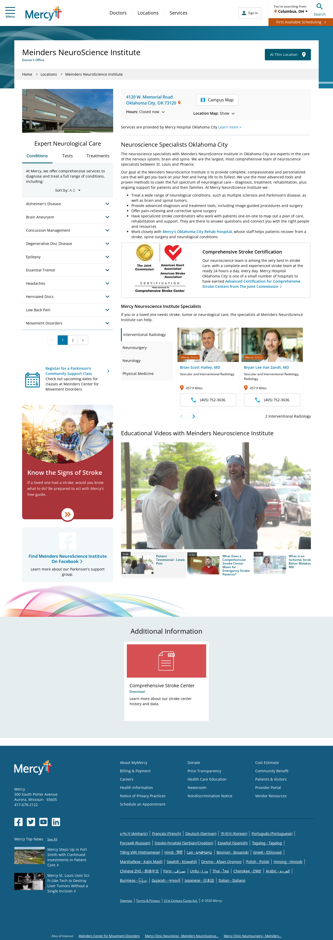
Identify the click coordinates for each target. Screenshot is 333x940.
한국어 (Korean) (234, 833)
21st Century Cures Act (181, 900)
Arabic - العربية (278, 870)
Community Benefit (272, 770)
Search (320, 9)
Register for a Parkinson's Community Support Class (69, 371)
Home (27, 74)
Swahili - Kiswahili (182, 861)
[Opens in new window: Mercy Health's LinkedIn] (56, 822)
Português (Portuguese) (272, 833)
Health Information (136, 787)
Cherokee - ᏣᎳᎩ (247, 870)
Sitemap (126, 900)
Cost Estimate (267, 762)
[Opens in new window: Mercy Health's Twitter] (31, 822)
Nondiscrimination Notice (210, 795)
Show (214, 113)
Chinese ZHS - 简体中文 (139, 870)
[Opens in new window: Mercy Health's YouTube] (43, 822)
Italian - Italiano (232, 880)
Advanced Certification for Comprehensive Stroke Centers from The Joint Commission (251, 284)
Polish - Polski (257, 861)
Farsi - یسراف (174, 870)
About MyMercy (133, 762)
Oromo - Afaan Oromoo (221, 861)
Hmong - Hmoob (288, 861)
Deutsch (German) (200, 833)
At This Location (288, 54)
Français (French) (166, 833)
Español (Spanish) (232, 842)
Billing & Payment (135, 770)
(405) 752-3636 (208, 399)
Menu (10, 13)
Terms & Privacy (148, 900)
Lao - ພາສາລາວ (199, 852)
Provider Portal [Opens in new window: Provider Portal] (268, 787)
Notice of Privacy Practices (142, 795)
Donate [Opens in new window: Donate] (194, 762)
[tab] (147, 334)
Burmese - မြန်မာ (133, 880)
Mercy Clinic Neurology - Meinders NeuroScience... (182, 936)
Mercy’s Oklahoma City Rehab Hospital (197, 231)
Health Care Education (207, 779)
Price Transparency (204, 770)
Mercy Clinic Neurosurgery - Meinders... (252, 936)
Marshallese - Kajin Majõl (141, 861)
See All (52, 839)
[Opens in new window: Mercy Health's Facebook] (18, 822)
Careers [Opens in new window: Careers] (126, 779)
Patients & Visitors (271, 779)
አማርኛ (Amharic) (134, 833)
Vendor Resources (271, 795)
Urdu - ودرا (199, 870)
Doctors (118, 13)
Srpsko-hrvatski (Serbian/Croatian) (184, 842)
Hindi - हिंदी (173, 852)
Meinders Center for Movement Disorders (109, 936)
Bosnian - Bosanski (233, 852)
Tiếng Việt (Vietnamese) (140, 852)
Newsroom (197, 787)
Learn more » (229, 127)
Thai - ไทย (221, 870)
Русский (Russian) (135, 842)
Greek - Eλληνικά (267, 852)
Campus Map (217, 100)
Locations (148, 13)
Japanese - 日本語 (199, 880)
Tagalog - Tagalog (267, 842)
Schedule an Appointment (142, 804)
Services (179, 13)
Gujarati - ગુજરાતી (166, 880)
